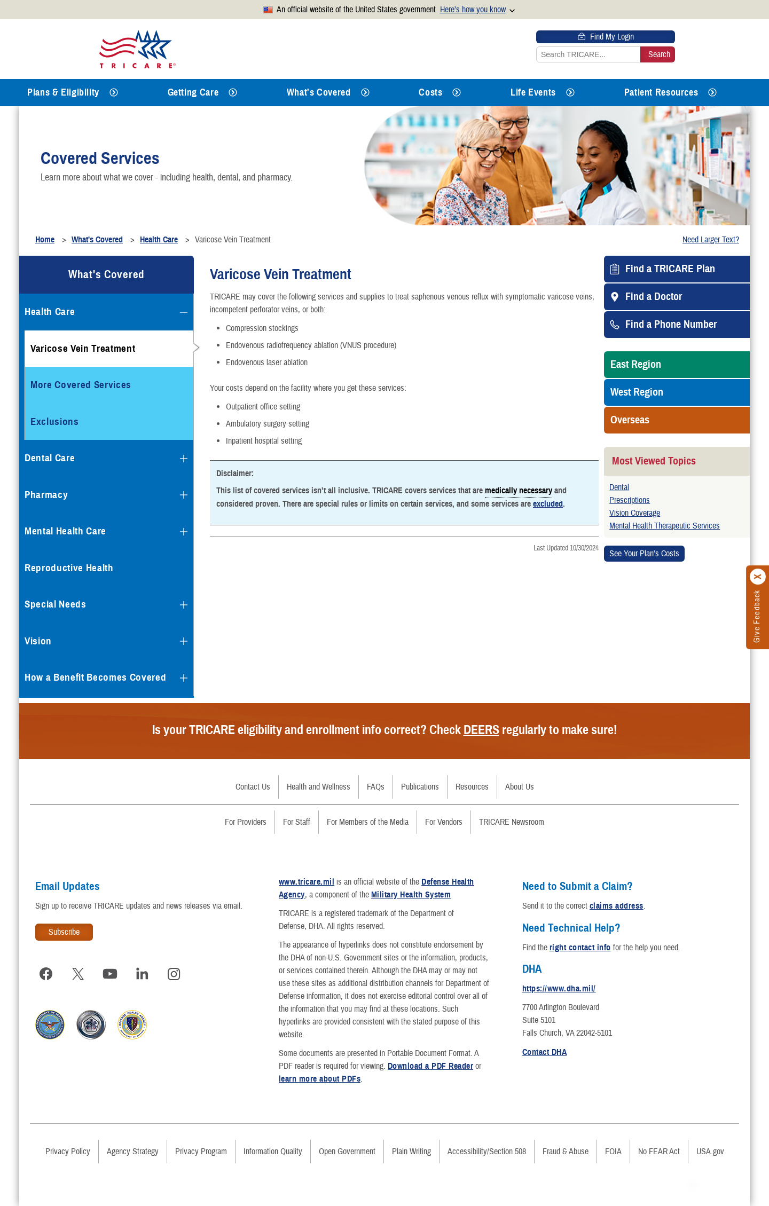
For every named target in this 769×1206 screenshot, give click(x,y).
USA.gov (710, 1151)
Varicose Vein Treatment (82, 348)
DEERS (481, 730)
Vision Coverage (634, 513)
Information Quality (273, 1151)
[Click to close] (758, 577)
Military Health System (411, 894)
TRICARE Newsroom (511, 822)
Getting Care (193, 92)
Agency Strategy (133, 1151)
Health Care (50, 311)
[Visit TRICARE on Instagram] (174, 973)
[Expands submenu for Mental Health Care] (183, 531)
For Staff (296, 822)
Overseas (629, 420)
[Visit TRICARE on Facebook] (46, 973)
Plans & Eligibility (63, 92)
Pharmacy (46, 494)
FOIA (613, 1151)
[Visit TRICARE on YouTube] (110, 973)
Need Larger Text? (710, 239)
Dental (619, 487)
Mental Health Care (65, 531)
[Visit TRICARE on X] (78, 973)
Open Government (347, 1151)
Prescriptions (629, 500)
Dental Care (50, 458)
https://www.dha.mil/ (559, 988)
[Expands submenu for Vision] (183, 641)
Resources (472, 787)
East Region (635, 364)
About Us (519, 787)
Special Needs (56, 604)
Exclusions (54, 421)
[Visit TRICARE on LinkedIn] (142, 973)
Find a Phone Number (671, 324)
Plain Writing (411, 1151)
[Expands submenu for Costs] (456, 92)
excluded (548, 504)
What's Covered (319, 92)
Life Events (533, 92)
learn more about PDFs (319, 1079)
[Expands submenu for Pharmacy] (183, 495)
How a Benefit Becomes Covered (95, 677)
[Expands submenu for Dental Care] (183, 458)
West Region (636, 392)
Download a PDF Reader (430, 1066)
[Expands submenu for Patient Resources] (712, 92)
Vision (38, 641)
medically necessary (518, 490)
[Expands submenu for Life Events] (570, 92)
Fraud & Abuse (565, 1151)
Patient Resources (661, 92)
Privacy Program (201, 1151)
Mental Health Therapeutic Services (664, 526)
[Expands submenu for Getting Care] (232, 92)
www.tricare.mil (306, 882)
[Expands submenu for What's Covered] (365, 92)
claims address (617, 906)
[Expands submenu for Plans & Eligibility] (113, 92)
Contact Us (253, 787)
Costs (430, 92)
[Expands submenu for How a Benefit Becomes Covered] (183, 678)
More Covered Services (80, 385)
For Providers (245, 822)
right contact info (580, 947)
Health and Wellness (318, 787)
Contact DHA (544, 1052)
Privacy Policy (67, 1151)
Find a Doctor (653, 296)
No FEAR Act (659, 1151)
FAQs (375, 787)
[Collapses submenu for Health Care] (183, 312)
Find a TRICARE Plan (670, 269)
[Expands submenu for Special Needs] (183, 605)
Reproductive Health (69, 568)
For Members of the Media (368, 822)
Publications (420, 787)
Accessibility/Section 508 (487, 1151)
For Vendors (443, 822)
